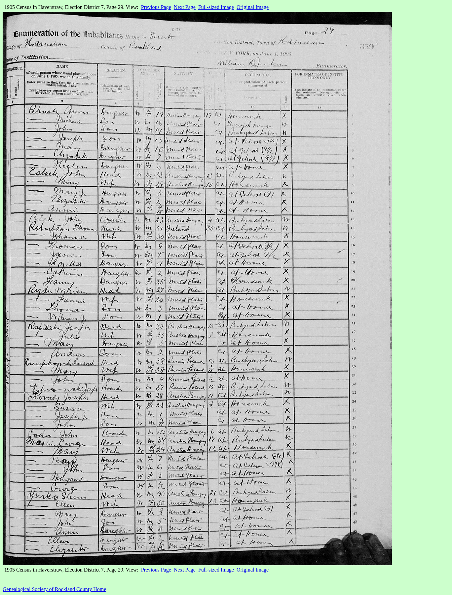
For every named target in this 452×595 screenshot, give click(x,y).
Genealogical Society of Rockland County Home (54, 589)
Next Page (185, 7)
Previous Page (156, 7)
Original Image (253, 7)
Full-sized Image (216, 7)
